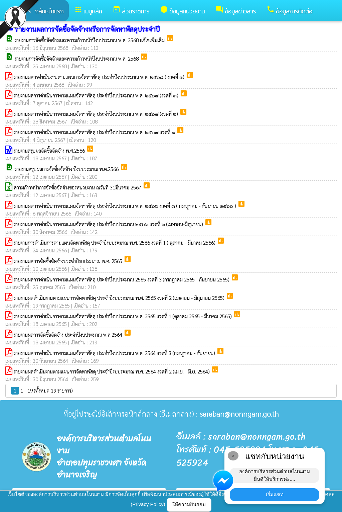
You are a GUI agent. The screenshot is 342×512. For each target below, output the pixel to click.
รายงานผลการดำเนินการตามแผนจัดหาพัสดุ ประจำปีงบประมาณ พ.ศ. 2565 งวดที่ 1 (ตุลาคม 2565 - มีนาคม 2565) (123, 316)
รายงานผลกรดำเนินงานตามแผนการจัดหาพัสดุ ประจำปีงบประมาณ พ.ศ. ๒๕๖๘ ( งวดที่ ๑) (100, 77)
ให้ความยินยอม (189, 504)
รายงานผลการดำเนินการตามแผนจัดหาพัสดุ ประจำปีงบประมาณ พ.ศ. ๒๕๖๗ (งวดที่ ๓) (97, 95)
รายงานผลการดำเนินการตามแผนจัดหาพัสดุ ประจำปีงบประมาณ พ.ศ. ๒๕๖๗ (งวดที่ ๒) (96, 113)
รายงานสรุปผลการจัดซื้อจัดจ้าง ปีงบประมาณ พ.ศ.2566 (67, 169)
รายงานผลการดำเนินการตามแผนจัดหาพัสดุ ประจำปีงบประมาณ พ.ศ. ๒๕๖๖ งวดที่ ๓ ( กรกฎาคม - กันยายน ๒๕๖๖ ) (125, 205)
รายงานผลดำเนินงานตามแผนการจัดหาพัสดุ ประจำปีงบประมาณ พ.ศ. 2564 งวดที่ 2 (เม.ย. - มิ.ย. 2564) (112, 371)
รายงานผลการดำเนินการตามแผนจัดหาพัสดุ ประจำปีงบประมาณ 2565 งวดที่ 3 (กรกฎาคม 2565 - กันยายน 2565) (122, 279)
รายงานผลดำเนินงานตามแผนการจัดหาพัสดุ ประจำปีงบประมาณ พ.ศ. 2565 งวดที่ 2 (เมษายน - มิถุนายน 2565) (120, 297)
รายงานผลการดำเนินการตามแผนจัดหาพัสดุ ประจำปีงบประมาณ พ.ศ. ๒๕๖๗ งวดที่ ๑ (95, 132)
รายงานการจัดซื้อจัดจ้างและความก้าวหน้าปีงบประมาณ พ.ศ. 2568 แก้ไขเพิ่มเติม (90, 40)
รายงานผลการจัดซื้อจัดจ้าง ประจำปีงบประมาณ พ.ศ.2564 (69, 334)
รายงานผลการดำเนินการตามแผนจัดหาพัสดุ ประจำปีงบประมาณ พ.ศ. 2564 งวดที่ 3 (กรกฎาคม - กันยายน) (115, 353)
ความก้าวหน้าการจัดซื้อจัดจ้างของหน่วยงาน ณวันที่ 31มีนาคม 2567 (78, 187)
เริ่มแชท (275, 494)
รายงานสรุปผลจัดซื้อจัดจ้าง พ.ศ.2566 (50, 150)
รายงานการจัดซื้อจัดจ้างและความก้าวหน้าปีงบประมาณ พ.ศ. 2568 (77, 58)
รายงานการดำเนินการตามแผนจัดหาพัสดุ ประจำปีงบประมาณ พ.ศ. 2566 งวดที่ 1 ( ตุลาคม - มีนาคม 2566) (115, 242)
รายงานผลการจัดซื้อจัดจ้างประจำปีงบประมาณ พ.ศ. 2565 (69, 261)
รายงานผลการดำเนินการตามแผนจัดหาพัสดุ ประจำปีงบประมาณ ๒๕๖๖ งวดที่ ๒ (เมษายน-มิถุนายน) (109, 224)
